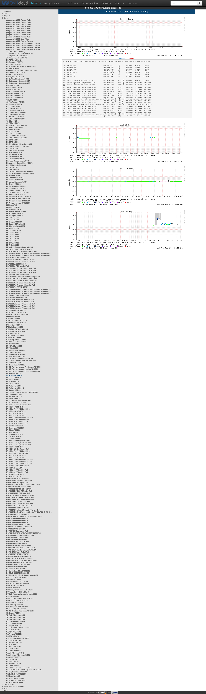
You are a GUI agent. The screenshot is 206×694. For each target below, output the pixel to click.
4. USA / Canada (8, 684)
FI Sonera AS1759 (13, 207)
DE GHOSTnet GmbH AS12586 (17, 146)
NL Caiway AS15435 (13, 352)
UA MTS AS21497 (12, 645)
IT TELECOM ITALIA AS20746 (17, 329)
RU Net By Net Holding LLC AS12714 (20, 590)
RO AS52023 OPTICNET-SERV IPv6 (19, 489)
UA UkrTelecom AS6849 (15, 653)
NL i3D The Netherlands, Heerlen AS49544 (22, 369)
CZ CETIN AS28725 (13, 108)
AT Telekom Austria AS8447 (16, 58)
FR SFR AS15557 (12, 243)
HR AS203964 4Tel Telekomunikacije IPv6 (21, 251)
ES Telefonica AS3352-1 (15, 188)
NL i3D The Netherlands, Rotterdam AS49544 (23, 371)
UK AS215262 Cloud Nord (15, 680)
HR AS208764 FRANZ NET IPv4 (17, 287)
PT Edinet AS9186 (13, 430)
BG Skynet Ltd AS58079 (15, 77)
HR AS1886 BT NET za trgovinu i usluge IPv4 (23, 277)
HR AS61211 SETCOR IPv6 (16, 264)
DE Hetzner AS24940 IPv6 (15, 159)
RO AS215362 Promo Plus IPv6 (17, 478)
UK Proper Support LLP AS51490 (18, 668)
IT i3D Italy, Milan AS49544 (16, 340)
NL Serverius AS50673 (14, 363)
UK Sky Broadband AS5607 (16, 672)
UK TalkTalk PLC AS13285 (16, 674)
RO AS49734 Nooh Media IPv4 (17, 552)
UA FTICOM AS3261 (13, 632)
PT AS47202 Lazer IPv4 (15, 468)
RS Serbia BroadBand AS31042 (18, 571)
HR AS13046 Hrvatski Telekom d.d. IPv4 (21, 268)
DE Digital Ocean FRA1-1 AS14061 (19, 144)
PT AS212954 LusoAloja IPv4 (17, 453)
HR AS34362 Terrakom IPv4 (16, 298)
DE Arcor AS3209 (12, 131)
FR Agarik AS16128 (13, 209)
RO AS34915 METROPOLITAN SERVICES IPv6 (23, 485)
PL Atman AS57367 (16, 375)
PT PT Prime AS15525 (14, 434)
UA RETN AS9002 (12, 649)
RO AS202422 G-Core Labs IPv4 (18, 502)
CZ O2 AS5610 (11, 121)
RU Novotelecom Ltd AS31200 (17, 592)
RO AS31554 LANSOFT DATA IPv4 (19, 527)
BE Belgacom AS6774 (14, 62)
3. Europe (5, 18)
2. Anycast (6, 16)
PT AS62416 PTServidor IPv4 (17, 470)
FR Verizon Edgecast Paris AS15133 (19, 247)
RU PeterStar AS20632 (14, 602)
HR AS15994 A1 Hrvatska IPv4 (17, 274)
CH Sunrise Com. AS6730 (15, 92)
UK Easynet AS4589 (13, 663)
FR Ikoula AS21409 (13, 228)
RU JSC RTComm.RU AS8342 (17, 584)
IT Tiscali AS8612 (12, 333)
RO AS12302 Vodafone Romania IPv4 (20, 497)
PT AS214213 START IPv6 (15, 413)
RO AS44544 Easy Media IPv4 (17, 544)
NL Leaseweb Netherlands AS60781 (19, 359)
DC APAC (106, 3)
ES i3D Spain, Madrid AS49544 (17, 192)
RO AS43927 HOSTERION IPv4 (17, 541)
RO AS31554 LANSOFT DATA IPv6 (19, 481)
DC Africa (119, 3)
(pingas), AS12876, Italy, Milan (17, 39)
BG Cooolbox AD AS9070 (15, 73)
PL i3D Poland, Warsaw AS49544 (18, 401)
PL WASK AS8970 (13, 399)
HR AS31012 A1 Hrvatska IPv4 (17, 295)
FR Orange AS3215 (13, 232)
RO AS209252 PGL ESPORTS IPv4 (19, 506)
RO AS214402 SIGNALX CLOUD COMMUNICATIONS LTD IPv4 (29, 512)
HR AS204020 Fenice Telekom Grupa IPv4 (21, 281)
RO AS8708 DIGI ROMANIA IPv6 (18, 493)
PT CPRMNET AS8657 (14, 426)
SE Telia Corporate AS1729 (16, 609)
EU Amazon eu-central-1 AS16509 (18, 197)
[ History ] (131, 58)
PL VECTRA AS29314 (14, 396)
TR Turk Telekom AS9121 (15, 615)
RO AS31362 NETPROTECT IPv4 (18, 525)
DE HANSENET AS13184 (15, 150)
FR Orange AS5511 (13, 241)
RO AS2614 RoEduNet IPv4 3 (17, 523)
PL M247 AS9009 (12, 382)
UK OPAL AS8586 (12, 666)
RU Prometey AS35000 (14, 605)
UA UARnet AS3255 (13, 651)
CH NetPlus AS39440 (14, 89)
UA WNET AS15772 (13, 657)
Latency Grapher (45, 3)
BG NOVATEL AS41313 (14, 75)
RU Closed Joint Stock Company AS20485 (22, 575)
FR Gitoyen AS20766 (14, 222)
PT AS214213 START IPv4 (15, 455)
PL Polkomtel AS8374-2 (15, 388)
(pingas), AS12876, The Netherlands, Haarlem (23, 43)
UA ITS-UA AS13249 (13, 640)
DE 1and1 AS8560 (13, 129)
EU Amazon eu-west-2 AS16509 (18, 201)
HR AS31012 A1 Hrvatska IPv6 (17, 258)
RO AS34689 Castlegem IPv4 (17, 531)
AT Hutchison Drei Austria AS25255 (19, 54)
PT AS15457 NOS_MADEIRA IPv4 (18, 443)
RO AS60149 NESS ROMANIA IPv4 (19, 563)
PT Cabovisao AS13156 (15, 428)
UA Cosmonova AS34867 (15, 621)
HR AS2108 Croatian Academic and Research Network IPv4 (28, 289)
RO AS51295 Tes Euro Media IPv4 (18, 556)
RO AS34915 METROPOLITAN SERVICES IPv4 (23, 533)
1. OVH (4, 14)
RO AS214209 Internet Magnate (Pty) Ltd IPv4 (23, 510)
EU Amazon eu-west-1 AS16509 (18, 199)
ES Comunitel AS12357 (15, 178)
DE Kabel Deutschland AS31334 (18, 161)
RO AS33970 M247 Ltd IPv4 (16, 529)
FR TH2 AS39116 (12, 245)
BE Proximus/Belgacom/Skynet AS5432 (21, 66)
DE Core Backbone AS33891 (16, 138)
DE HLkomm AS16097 (14, 152)
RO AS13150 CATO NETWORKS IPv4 (20, 499)
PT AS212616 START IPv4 (15, 411)
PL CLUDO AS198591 (14, 377)
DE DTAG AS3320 (12, 140)
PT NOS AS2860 (12, 432)
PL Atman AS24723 (13, 373)
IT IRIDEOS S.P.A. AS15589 (16, 323)
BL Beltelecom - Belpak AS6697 (18, 81)
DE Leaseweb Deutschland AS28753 (19, 163)
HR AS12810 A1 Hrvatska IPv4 (17, 266)
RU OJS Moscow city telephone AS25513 (21, 594)
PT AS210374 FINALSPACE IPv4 (18, 451)
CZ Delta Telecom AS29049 (16, 113)
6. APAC (5, 689)
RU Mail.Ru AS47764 (14, 588)
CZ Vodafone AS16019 (14, 127)
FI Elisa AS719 (11, 205)
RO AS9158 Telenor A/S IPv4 (16, 567)
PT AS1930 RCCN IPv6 (14, 407)
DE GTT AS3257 (12, 148)
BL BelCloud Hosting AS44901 (17, 79)
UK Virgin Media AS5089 (15, 678)
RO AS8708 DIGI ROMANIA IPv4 (18, 565)
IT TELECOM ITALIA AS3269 (16, 331)
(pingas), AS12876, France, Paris (18, 20)
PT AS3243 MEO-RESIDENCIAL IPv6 (19, 417)
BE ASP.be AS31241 (13, 60)
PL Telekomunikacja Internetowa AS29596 (22, 392)
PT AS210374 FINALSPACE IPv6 (18, 409)
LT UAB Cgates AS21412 (15, 350)
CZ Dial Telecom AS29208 (15, 115)
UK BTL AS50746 (12, 661)
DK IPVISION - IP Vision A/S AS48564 (20, 174)
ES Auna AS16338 (13, 176)
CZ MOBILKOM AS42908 (15, 119)
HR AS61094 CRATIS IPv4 (15, 310)
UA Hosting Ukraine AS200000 (17, 638)
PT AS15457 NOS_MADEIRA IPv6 (18, 405)
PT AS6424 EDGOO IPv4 (15, 474)
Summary (132, 3)
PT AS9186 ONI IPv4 (13, 476)
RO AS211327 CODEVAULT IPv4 (18, 508)
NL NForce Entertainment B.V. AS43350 (21, 361)
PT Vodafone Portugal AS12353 (18, 441)
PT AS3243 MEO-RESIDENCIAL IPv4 (19, 459)
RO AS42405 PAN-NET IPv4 (16, 539)
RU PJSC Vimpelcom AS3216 (17, 600)
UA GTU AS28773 (12, 636)
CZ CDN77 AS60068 (13, 106)
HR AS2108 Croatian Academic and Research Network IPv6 (28, 253)
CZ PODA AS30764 (13, 123)
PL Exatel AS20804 (13, 380)
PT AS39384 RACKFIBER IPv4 (17, 466)
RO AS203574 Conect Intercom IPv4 (19, 504)
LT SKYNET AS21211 (14, 346)
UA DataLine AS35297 (14, 623)
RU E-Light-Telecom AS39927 (17, 577)
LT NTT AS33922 (12, 344)
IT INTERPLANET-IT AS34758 (17, 321)
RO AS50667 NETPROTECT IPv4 (18, 554)
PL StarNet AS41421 (13, 390)
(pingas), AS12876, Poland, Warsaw (19, 41)
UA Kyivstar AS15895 (14, 642)
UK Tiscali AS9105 (13, 676)
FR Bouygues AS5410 (14, 213)
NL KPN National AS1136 (15, 356)
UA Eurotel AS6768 (13, 630)
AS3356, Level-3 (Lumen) (15, 52)
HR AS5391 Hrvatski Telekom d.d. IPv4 (20, 304)
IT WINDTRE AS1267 (14, 338)
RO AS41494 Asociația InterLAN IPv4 (20, 535)
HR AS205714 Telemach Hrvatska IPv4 (20, 283)
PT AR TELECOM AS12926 (16, 403)
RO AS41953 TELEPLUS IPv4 (17, 537)
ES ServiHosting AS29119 (15, 186)
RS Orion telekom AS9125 (16, 569)
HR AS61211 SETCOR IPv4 (16, 312)
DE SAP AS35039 (12, 169)
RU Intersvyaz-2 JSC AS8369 (17, 581)
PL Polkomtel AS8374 (14, 386)
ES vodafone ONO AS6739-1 (16, 195)
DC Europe (73, 3)
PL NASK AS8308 (12, 384)
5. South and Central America (13, 687)
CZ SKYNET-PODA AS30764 (16, 125)
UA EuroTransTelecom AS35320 (18, 628)
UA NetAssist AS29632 (14, 647)
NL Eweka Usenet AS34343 (16, 354)
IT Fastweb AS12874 (13, 319)
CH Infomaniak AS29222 (15, 87)
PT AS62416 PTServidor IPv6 (17, 422)
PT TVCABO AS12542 (14, 436)
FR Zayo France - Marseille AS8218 (19, 249)
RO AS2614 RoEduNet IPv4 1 (17, 518)
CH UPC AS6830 (12, 100)
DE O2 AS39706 (12, 167)
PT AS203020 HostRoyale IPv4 (17, 449)
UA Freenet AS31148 (14, 634)
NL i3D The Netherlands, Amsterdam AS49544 (23, 367)
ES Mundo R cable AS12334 (16, 182)
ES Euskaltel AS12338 (14, 180)
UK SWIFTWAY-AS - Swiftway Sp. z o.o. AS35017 (24, 670)
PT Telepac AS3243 (13, 438)
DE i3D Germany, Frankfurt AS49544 (19, 171)
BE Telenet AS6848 (13, 68)
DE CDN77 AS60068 (13, 134)
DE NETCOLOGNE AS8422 (16, 165)
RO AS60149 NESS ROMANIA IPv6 (19, 491)
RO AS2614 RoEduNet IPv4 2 (17, 520)
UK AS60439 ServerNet (14, 682)
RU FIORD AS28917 (13, 579)
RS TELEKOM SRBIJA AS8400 (17, 573)
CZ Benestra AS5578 (14, 104)
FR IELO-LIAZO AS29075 (15, 226)
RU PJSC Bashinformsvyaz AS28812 (20, 598)
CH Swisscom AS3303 (14, 94)
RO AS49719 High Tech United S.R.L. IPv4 (21, 550)
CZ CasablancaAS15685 (15, 110)
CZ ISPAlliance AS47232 (15, 117)
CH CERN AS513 (12, 85)
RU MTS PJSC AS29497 (15, 586)
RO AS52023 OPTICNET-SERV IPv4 (19, 558)
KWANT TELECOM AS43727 (16, 342)
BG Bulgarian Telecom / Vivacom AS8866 (21, 70)
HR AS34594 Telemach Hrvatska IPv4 (20, 300)
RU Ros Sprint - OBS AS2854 (17, 607)
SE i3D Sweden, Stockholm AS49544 (20, 611)
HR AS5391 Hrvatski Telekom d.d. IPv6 (20, 260)
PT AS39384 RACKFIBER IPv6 (17, 420)
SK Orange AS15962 (13, 613)
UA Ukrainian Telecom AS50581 (18, 655)
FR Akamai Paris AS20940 (16, 211)
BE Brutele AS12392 (13, 64)
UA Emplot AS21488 (13, 626)
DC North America (90, 3)
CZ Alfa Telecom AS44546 (15, 102)
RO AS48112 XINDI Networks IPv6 (19, 487)
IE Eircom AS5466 (13, 316)
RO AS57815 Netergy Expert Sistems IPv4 (21, 560)
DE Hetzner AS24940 (14, 155)
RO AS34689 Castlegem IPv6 (17, 483)
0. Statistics (6, 12)
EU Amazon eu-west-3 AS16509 (18, 203)
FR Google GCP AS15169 (15, 224)
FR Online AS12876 (13, 230)
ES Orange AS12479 (13, 184)
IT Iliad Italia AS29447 (14, 325)
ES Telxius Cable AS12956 (16, 190)
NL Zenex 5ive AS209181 (15, 365)
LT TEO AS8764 (12, 348)
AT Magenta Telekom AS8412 (17, 56)
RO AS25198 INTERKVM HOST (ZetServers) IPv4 (24, 516)
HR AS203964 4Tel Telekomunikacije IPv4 (21, 279)
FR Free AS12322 (12, 218)
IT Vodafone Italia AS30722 (16, 335)
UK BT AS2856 (11, 659)
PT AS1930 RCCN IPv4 (14, 447)
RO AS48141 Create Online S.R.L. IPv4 (20, 548)
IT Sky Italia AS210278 (14, 327)
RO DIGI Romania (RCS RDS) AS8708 (20, 495)
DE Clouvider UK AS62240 (16, 136)
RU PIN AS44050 (12, 596)
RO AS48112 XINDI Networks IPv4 (19, 546)
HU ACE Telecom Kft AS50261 (17, 314)
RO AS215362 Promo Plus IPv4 (17, 514)
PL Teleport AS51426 (14, 394)
